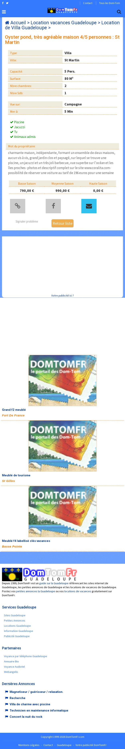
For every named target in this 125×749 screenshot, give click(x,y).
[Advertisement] (63, 264)
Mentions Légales (28, 745)
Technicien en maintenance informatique (39, 710)
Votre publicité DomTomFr (91, 745)
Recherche (17, 698)
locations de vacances (77, 591)
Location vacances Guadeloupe (64, 22)
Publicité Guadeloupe (17, 636)
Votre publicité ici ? (62, 295)
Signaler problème (27, 221)
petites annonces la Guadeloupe (35, 591)
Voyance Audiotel (14, 666)
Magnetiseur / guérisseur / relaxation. (36, 692)
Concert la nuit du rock (26, 717)
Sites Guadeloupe (14, 615)
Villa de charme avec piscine (30, 704)
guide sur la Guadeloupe (53, 583)
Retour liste (62, 223)
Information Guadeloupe (18, 631)
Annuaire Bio (11, 661)
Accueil (18, 22)
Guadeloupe (64, 745)
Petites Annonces (14, 620)
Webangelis (11, 672)
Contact (87, 3)
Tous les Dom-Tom (109, 3)
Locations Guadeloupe (17, 626)
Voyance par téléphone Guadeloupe (25, 656)
